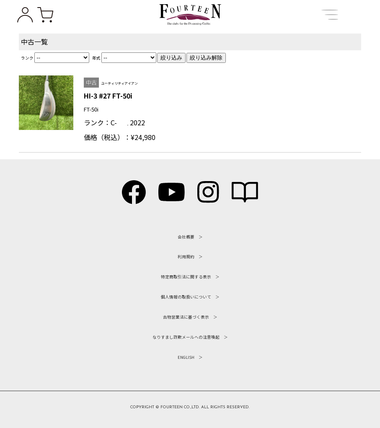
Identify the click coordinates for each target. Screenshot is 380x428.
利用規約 (186, 256)
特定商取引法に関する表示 (186, 277)
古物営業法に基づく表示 (186, 317)
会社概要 (186, 237)
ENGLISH (186, 357)
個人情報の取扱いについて (186, 297)
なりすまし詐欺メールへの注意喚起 (186, 337)
